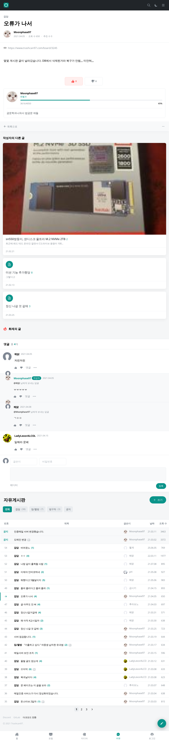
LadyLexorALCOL (25, 435)
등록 (161, 485)
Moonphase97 (22, 32)
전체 (7, 509)
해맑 (16, 354)
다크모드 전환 (29, 717)
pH (130, 572)
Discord (7, 717)
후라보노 (134, 604)
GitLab (16, 717)
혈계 (131, 547)
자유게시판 (14, 500)
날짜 (152, 523)
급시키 (132, 588)
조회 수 (163, 523)
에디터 (14, 485)
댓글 (28, 367)
